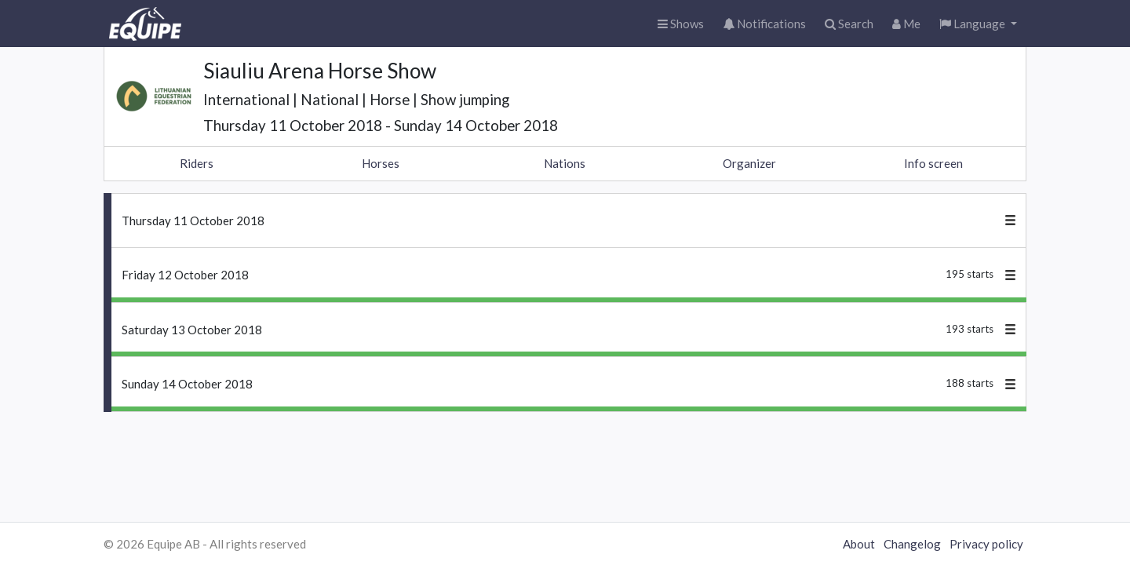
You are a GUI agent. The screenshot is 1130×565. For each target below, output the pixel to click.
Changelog (912, 544)
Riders (196, 163)
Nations (564, 163)
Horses (380, 163)
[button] (978, 24)
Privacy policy (986, 544)
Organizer (749, 163)
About (859, 544)
